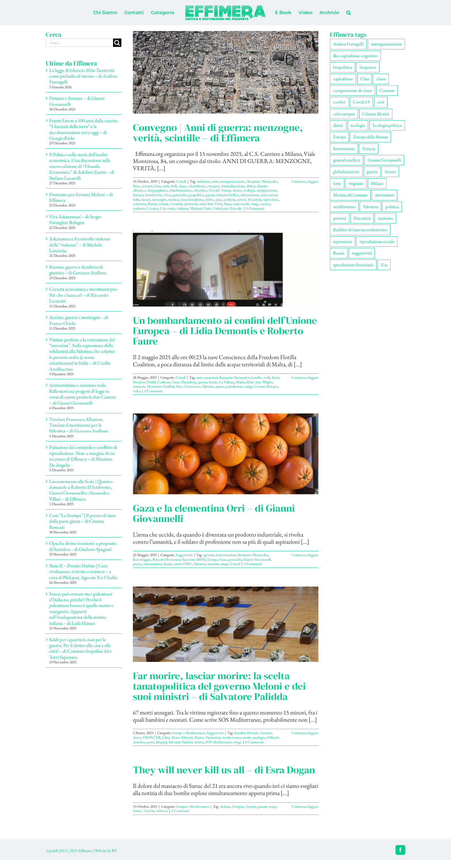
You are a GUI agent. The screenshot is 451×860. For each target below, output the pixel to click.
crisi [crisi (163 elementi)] (380, 102)
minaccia (139, 386)
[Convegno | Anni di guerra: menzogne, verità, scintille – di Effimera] (225, 72)
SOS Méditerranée (219, 742)
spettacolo (191, 203)
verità (171, 208)
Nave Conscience (188, 386)
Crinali (181, 181)
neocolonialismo (191, 199)
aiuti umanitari (206, 377)
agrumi (208, 554)
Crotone (266, 732)
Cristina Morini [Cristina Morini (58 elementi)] (375, 114)
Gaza (222, 559)
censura (147, 185)
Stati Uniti (214, 203)
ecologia (249, 190)
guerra (210, 194)
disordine (200, 190)
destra (137, 737)
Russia (152, 203)
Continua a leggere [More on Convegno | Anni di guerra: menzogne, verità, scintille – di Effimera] (305, 181)
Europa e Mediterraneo (188, 732)
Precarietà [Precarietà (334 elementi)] (361, 218)
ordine (209, 199)
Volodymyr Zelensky (227, 208)
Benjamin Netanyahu (262, 181)
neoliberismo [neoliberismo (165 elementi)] (344, 207)
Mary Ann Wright (259, 382)
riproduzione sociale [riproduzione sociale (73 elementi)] (377, 241)
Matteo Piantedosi (207, 737)
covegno (213, 185)
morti (177, 563)
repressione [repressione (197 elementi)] (342, 241)
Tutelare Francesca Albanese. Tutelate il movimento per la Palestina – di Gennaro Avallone (78, 425)
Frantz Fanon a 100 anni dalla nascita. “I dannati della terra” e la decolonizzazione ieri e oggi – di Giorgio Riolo (83, 129)
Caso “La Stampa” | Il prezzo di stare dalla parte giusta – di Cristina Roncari (82, 521)
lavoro (146, 199)
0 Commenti (255, 208)
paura (220, 386)
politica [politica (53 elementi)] (392, 207)
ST (114, 850)
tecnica (266, 203)
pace (219, 199)
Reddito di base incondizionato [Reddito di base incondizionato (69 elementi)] (360, 230)
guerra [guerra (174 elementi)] (372, 171)
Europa (138, 194)
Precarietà (254, 199)
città (166, 185)
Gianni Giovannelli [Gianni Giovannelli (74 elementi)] (384, 160)
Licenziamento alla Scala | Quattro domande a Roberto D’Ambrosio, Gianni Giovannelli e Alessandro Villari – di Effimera (80, 490)
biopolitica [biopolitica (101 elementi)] (342, 67)
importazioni (153, 563)
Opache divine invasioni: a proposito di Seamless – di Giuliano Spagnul (82, 546)
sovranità (176, 203)
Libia (166, 737)
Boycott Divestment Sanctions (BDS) (179, 559)
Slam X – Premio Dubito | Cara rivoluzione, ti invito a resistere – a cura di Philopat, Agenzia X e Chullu (83, 571)
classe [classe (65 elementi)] (381, 79)
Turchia (148, 810)
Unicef (235, 563)
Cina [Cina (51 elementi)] (364, 79)
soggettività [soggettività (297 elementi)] (362, 253)
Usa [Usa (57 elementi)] (384, 265)
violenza (182, 208)
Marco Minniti (182, 737)
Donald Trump (220, 190)
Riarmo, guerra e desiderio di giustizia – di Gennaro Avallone (78, 270)
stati (203, 203)
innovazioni (269, 194)
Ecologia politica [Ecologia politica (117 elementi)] (387, 125)
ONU (187, 563)
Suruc (137, 810)
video (137, 390)
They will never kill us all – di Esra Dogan (224, 770)
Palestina (208, 386)
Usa (162, 208)
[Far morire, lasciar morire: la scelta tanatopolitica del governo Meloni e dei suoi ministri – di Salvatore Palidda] (225, 624)
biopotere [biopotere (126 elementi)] (368, 67)
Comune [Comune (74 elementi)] (387, 90)
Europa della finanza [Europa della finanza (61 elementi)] (370, 137)
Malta (240, 382)
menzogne (159, 199)
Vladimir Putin (200, 208)
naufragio (258, 737)
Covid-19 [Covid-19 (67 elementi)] (361, 102)
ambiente (203, 181)
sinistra (199, 742)
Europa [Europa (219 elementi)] (339, 137)
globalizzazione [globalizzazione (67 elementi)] (346, 171)
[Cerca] (117, 43)
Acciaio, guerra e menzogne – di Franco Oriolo (78, 320)
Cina (157, 185)
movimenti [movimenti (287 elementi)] (384, 195)
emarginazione (267, 190)
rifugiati (161, 742)
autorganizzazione (232, 181)
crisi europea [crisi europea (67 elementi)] (344, 114)
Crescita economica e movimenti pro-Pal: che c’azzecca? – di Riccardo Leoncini (83, 295)
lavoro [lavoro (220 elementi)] (390, 171)
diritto (250, 185)
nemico (173, 199)
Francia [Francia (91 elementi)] (368, 148)
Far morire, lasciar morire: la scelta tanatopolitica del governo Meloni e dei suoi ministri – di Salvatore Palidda (219, 686)
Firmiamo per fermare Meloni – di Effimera (81, 197)
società (163, 203)
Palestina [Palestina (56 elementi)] (370, 207)
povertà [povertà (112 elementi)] (339, 218)
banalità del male (246, 732)
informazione (249, 194)
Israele (213, 382)
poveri (241, 199)
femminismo (154, 194)
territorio (139, 208)
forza (168, 194)
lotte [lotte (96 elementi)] (337, 183)
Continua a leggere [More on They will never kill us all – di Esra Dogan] (305, 806)
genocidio (180, 194)
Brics (136, 185)
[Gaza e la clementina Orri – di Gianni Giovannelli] (225, 453)
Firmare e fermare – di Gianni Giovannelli (76, 101)
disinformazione (180, 190)
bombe (256, 377)
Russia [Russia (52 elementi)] (338, 253)
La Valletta (226, 382)
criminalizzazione (233, 185)
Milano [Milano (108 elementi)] (377, 183)
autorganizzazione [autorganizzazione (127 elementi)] (386, 44)
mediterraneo (231, 737)
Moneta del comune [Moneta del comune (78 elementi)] (350, 195)
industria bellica (227, 194)
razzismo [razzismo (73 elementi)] (385, 218)
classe (182, 185)
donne (237, 190)
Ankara (225, 806)
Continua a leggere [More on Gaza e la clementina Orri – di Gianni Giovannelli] (305, 554)
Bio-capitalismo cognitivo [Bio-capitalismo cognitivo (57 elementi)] (355, 56)
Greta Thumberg (184, 382)
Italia (136, 199)
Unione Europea (266, 386)
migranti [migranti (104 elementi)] (356, 183)
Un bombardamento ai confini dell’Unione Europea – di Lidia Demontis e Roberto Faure (225, 330)
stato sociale (241, 203)
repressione (270, 199)
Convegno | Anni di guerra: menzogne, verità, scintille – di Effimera (218, 132)
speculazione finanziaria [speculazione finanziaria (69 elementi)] (353, 265)
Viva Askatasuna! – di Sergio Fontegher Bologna (75, 219)
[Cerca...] (79, 43)
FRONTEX (151, 737)
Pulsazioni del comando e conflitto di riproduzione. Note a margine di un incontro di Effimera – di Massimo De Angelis (83, 456)
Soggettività (184, 554)
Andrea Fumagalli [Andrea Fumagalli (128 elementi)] (348, 44)
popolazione (234, 386)
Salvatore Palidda (180, 742)
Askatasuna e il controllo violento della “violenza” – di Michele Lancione (79, 244)
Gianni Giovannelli (257, 559)
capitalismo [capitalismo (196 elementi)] (343, 79)
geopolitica (196, 194)
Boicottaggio (142, 559)
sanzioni (213, 563)
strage (255, 203)
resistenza (139, 203)
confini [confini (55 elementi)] (339, 102)
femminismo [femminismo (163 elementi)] (344, 148)
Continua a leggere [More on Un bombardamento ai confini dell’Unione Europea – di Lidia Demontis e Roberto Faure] (305, 377)
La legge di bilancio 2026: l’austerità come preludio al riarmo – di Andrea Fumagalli (83, 76)
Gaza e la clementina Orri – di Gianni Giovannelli (214, 513)
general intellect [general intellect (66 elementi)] (346, 160)
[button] (348, 12)
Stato (227, 203)
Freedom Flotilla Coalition (151, 382)
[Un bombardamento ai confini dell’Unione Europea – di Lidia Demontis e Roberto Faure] (225, 268)
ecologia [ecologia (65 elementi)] (358, 125)
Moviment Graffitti (160, 386)
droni (275, 377)
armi (215, 181)
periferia (229, 199)
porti (150, 742)
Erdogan (238, 806)
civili (173, 185)
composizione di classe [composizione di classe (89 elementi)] (352, 90)
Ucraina (152, 208)
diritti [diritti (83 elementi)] (338, 125)
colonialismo (196, 185)
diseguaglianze (157, 190)
